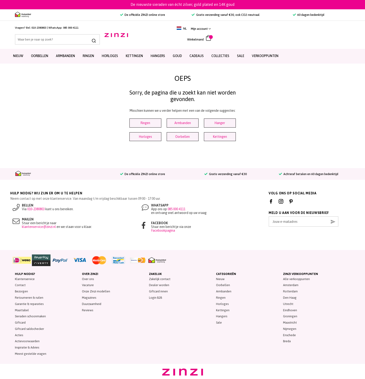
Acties (19, 335)
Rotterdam (290, 291)
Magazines (89, 297)
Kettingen (134, 56)
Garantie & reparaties (29, 304)
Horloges (110, 56)
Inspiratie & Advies (27, 347)
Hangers (158, 56)
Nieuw (18, 56)
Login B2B (155, 297)
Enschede (289, 335)
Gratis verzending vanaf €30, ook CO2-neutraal (225, 15)
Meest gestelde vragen (30, 353)
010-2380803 (38, 27)
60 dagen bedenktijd (308, 15)
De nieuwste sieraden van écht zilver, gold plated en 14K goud (183, 4)
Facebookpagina (163, 230)
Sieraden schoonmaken (30, 316)
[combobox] (57, 39)
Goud (177, 56)
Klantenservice (25, 279)
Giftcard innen (158, 291)
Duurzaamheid (91, 304)
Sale (219, 322)
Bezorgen (21, 291)
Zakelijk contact (159, 279)
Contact (20, 285)
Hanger (219, 123)
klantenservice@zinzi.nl (39, 227)
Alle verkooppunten (296, 279)
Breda (287, 341)
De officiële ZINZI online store (142, 15)
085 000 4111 (70, 27)
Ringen (88, 56)
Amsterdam (290, 285)
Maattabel (22, 310)
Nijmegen (289, 329)
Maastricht (290, 322)
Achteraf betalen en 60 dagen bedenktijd (308, 174)
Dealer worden (159, 285)
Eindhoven (290, 310)
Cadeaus (196, 56)
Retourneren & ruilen (29, 297)
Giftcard (20, 322)
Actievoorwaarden (27, 341)
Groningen (290, 316)
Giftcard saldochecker (29, 329)
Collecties (220, 56)
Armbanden (65, 56)
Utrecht (288, 304)
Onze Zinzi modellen (96, 291)
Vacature (88, 285)
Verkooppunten (265, 56)
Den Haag (290, 297)
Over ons (88, 279)
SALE (240, 56)
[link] (339, 28)
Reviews (87, 310)
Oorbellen (39, 56)
